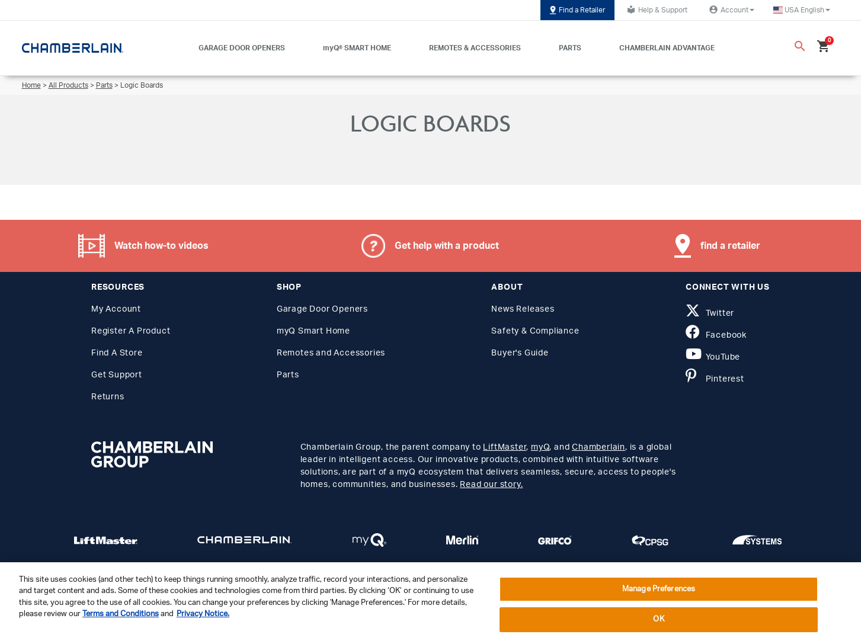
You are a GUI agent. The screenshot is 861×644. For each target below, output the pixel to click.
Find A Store (117, 353)
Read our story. (491, 484)
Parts (104, 85)
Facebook (716, 335)
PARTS (570, 48)
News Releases (522, 309)
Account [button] (730, 9)
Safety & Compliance (535, 331)
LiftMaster (504, 447)
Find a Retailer (577, 10)
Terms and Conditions (120, 614)
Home (31, 85)
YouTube (713, 357)
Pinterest (715, 379)
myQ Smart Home (313, 331)
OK (658, 619)
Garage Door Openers (322, 309)
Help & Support (655, 9)
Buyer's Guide (519, 353)
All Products (68, 85)
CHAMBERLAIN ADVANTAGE (667, 48)
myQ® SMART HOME (357, 48)
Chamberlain (598, 447)
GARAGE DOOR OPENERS (242, 48)
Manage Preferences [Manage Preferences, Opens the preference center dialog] (658, 589)
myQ (540, 447)
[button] (802, 10)
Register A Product (130, 331)
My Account (116, 309)
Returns (107, 397)
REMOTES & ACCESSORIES (475, 48)
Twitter (710, 313)
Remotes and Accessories (331, 353)
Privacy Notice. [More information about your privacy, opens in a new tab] (203, 614)
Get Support (116, 375)
